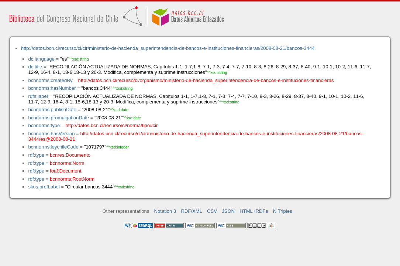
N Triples (282, 211)
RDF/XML (191, 211)
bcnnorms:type (44, 125)
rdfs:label (38, 96)
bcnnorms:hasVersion (51, 133)
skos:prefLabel (43, 187)
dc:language (41, 59)
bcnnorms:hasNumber (52, 88)
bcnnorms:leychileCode (53, 147)
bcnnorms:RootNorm (72, 179)
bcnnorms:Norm (67, 163)
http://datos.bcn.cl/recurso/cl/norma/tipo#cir (111, 125)
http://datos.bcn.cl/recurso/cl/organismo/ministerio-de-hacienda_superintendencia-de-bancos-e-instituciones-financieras (206, 80)
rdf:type (36, 155)
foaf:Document (65, 171)
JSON (228, 211)
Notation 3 (165, 211)
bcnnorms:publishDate (52, 109)
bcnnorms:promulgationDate (58, 117)
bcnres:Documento (70, 155)
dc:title (35, 66)
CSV (212, 211)
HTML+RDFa (253, 211)
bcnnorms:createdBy (50, 80)
